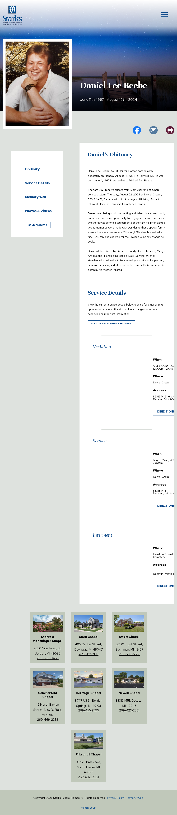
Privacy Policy (115, 798)
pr (170, 130)
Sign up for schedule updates (111, 323)
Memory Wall (35, 197)
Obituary (32, 169)
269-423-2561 (129, 710)
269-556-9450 (48, 658)
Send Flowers (37, 225)
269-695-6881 (129, 654)
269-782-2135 (89, 654)
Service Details (37, 183)
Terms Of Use (134, 798)
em (153, 130)
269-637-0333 (88, 777)
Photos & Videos (38, 211)
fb (137, 130)
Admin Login (88, 807)
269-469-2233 (47, 720)
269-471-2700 (88, 710)
